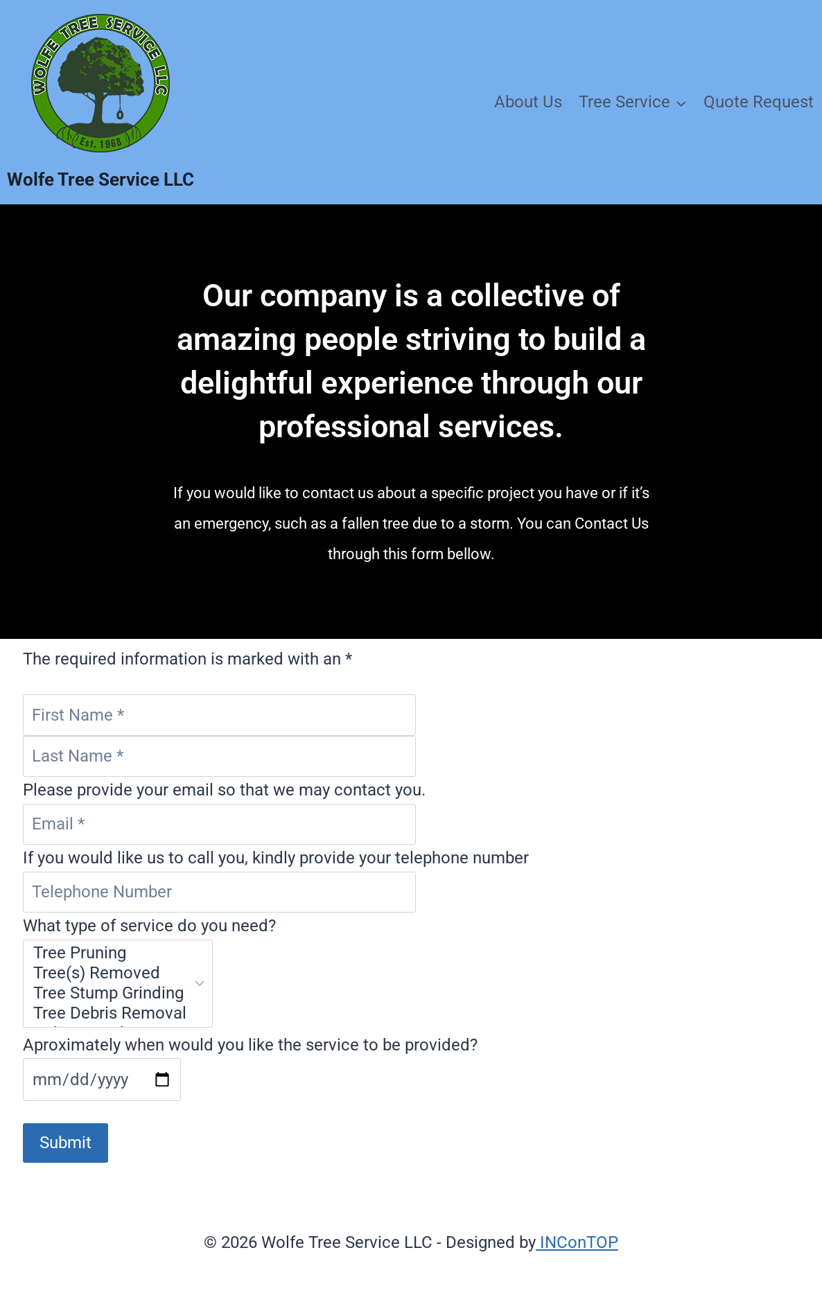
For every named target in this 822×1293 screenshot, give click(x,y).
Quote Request (758, 102)
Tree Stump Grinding (110, 993)
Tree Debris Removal (110, 1013)
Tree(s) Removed (110, 973)
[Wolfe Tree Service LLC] (100, 102)
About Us (528, 102)
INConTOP (577, 1242)
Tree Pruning (110, 953)
